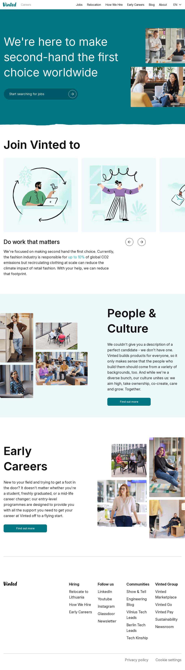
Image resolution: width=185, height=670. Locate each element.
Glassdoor (106, 614)
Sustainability (166, 619)
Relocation (94, 4)
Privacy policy (136, 660)
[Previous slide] (129, 242)
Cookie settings (168, 660)
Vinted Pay (164, 612)
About (163, 4)
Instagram (106, 606)
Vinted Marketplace (166, 594)
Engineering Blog (136, 602)
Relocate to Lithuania (78, 594)
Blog (152, 4)
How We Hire (114, 4)
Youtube (105, 599)
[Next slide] (142, 242)
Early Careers (135, 4)
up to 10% (76, 257)
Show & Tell (136, 591)
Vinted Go (163, 604)
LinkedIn (105, 591)
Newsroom (164, 627)
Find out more (129, 401)
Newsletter (107, 621)
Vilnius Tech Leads (136, 615)
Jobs (79, 4)
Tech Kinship (137, 638)
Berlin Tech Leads (135, 628)
